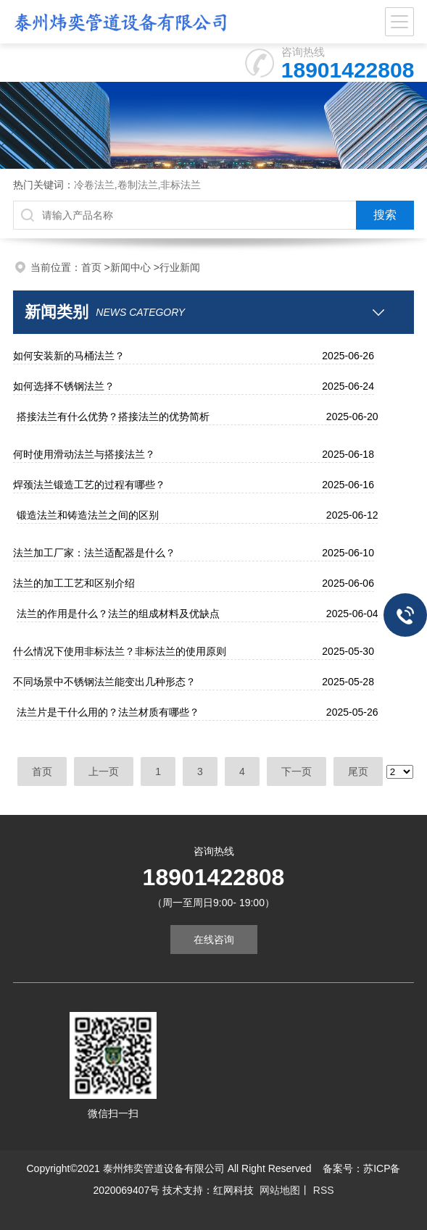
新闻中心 (130, 267)
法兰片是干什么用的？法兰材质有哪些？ (108, 712)
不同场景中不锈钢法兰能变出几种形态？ (104, 681)
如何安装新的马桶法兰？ (69, 355)
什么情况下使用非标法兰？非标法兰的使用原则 (119, 651)
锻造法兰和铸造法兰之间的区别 (88, 515)
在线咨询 (214, 939)
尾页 (358, 771)
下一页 (296, 771)
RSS (322, 1190)
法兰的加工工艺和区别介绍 (74, 583)
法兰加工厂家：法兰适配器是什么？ (94, 552)
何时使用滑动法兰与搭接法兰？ (84, 454)
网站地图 (280, 1190)
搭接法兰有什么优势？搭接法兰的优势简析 (113, 416)
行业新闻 (179, 267)
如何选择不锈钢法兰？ (64, 386)
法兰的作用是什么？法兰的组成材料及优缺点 (118, 613)
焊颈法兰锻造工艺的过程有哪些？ (89, 484)
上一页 (103, 771)
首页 (91, 267)
